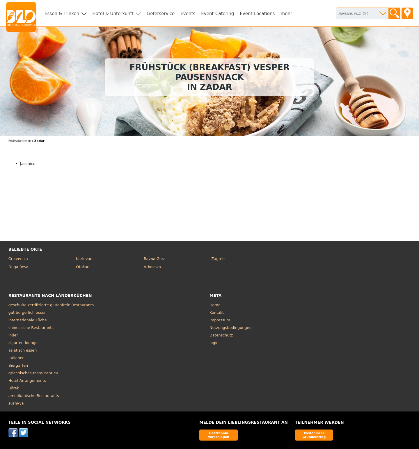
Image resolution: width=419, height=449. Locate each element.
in (19, 141)
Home (215, 305)
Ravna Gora (155, 258)
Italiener (16, 358)
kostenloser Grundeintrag (314, 435)
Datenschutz (221, 335)
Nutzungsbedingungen (231, 327)
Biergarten (18, 365)
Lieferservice (161, 13)
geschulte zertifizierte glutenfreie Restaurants (51, 305)
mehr (286, 13)
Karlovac (84, 258)
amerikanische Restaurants (33, 395)
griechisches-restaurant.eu (33, 373)
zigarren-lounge (23, 343)
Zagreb (218, 258)
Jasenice (27, 163)
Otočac (82, 267)
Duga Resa (18, 267)
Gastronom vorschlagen (218, 435)
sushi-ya (16, 403)
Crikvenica (18, 258)
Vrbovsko (152, 267)
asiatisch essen (22, 350)
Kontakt (217, 312)
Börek (13, 388)
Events (187, 13)
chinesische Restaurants (31, 327)
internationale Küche (27, 320)
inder (13, 335)
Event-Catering (217, 13)
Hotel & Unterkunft (112, 13)
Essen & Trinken (62, 13)
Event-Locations (257, 13)
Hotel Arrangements (27, 380)
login (214, 343)
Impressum (220, 320)
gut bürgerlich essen (27, 312)
